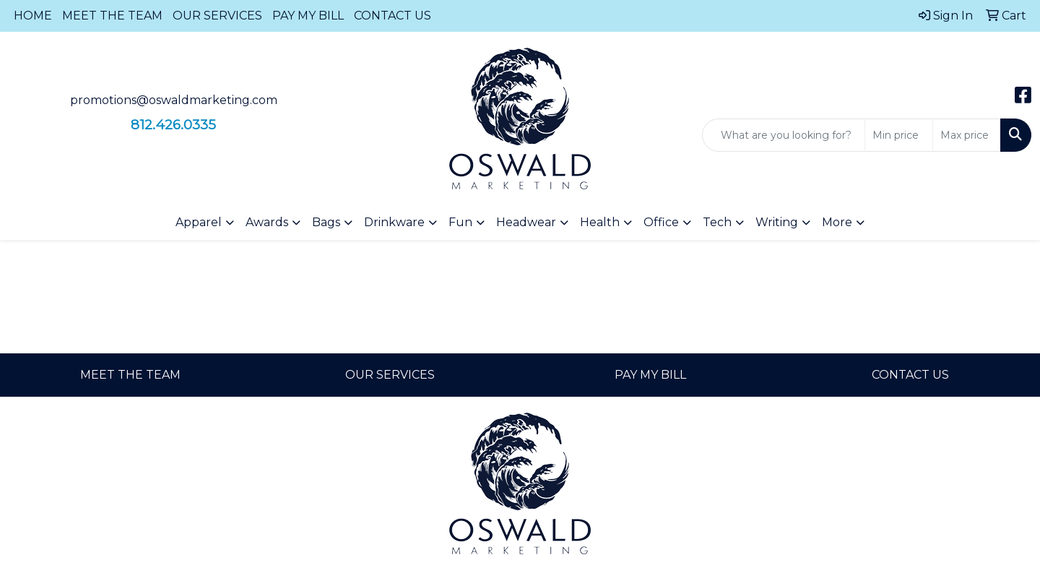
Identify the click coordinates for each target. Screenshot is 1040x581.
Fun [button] (460, 222)
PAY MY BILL (308, 15)
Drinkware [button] (394, 222)
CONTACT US (392, 15)
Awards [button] (267, 222)
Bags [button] (326, 222)
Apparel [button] (199, 222)
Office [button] (661, 222)
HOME (33, 15)
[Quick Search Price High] (966, 135)
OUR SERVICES (217, 15)
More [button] (837, 222)
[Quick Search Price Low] (898, 135)
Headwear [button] (526, 222)
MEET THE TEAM (112, 15)
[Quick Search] (783, 135)
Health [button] (600, 222)
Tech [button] (717, 222)
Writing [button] (776, 222)
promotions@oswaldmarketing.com (173, 100)
